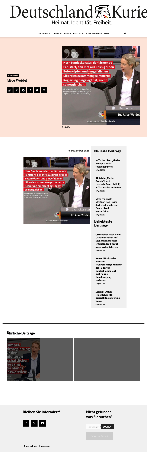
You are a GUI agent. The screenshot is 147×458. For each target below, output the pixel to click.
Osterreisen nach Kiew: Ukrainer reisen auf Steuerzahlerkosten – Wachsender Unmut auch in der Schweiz (108, 241)
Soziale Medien (94, 33)
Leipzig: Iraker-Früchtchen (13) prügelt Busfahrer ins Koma (108, 296)
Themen (57, 33)
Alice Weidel (13, 75)
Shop (106, 33)
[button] (125, 33)
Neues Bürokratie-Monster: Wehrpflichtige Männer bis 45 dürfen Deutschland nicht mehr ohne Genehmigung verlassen (109, 269)
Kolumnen (44, 33)
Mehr (67, 33)
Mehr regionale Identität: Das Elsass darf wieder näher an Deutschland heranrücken (107, 205)
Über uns (78, 33)
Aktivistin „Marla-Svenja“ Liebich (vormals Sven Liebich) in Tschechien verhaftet (108, 183)
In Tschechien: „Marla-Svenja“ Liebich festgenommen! (108, 163)
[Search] (107, 426)
